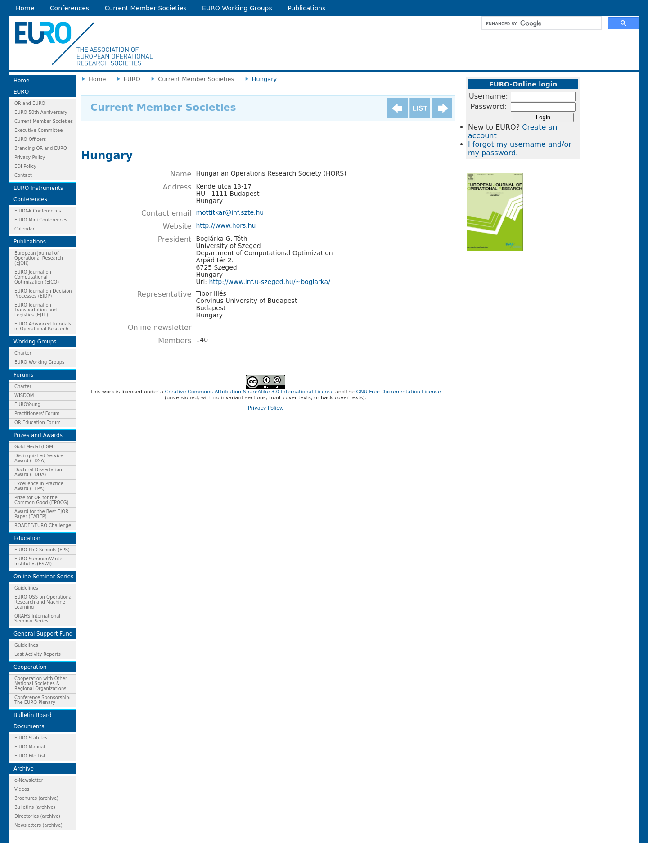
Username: (488, 96)
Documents (29, 726)
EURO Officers (30, 139)
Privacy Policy (29, 157)
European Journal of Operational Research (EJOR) (38, 258)
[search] (540, 23)
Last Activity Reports (37, 654)
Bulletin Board (33, 715)
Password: (488, 106)
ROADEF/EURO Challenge (42, 525)
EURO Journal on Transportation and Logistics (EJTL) (35, 309)
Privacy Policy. (265, 408)
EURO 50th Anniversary (41, 112)
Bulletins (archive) (34, 807)
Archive (24, 769)
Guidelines (26, 588)
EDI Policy (25, 166)
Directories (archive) (37, 816)
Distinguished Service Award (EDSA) (38, 458)
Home (25, 8)
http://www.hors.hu (226, 225)
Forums (23, 375)
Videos (21, 789)
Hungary (264, 79)
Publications (306, 8)
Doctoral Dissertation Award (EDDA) (38, 472)
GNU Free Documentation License (398, 392)
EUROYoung (27, 404)
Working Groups (35, 341)
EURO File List (29, 755)
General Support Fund (43, 634)
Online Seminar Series (43, 576)
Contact (23, 175)
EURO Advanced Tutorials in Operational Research (42, 326)
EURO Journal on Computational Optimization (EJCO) (36, 277)
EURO (21, 92)
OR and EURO (29, 103)
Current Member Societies (146, 8)
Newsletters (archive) (38, 825)
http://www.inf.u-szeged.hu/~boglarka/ (269, 281)
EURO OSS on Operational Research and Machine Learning (43, 602)
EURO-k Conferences (37, 210)
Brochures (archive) (36, 798)
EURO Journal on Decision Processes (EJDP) (43, 293)
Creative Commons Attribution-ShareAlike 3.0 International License (249, 392)
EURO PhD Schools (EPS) (42, 549)
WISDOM (24, 395)
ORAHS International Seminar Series (37, 618)
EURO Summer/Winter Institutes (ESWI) (39, 561)
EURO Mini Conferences (41, 219)
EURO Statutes (31, 737)
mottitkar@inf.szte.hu (230, 212)
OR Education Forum (37, 422)
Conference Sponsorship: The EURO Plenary (42, 700)
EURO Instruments (38, 188)
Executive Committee (38, 130)
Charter (23, 353)
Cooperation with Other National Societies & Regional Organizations (40, 683)
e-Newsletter (28, 780)
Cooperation (30, 667)
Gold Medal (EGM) (34, 446)
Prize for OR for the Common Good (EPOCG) (41, 500)
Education (27, 538)
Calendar (24, 228)
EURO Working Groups (237, 8)
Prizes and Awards (38, 435)
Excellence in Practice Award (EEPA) (38, 486)
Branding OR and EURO (40, 148)
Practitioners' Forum (37, 413)
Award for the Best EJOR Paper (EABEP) (41, 514)
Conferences (69, 8)
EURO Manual (29, 746)
